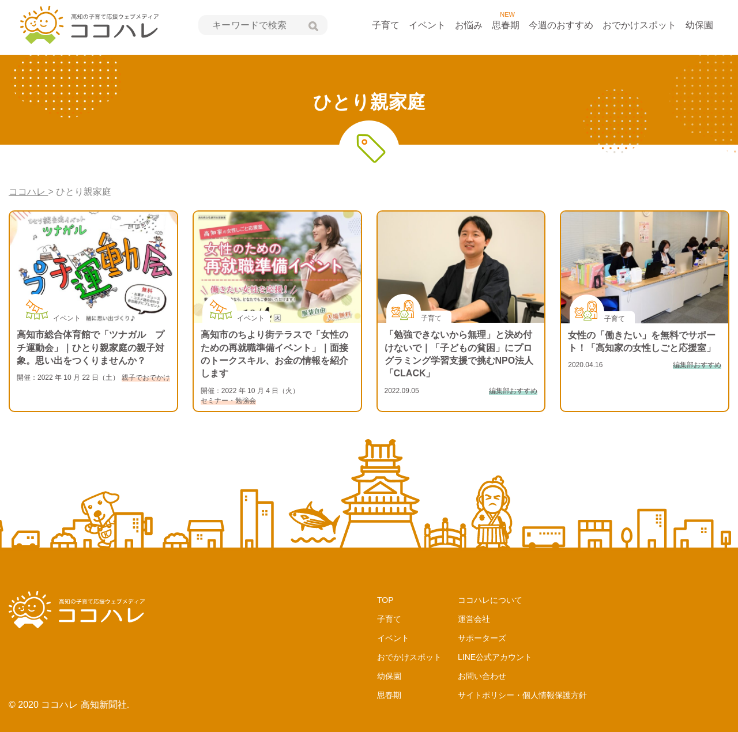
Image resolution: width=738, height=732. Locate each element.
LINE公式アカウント (495, 657)
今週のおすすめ (561, 25)
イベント (427, 25)
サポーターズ (482, 638)
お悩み (469, 25)
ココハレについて (490, 600)
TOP (385, 600)
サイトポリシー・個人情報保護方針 (522, 695)
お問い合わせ (482, 676)
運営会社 (474, 619)
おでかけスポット (639, 25)
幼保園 (699, 25)
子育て (386, 25)
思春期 (505, 25)
